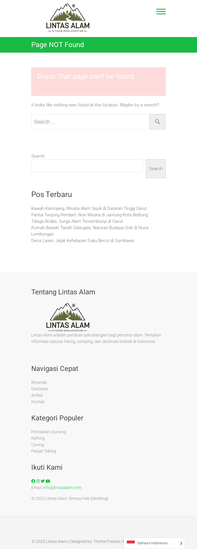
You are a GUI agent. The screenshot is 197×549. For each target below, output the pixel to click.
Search (38, 156)
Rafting (38, 438)
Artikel (37, 395)
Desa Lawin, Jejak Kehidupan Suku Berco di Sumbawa (82, 240)
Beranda (39, 382)
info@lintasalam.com (62, 487)
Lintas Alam (56, 541)
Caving (37, 444)
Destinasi (39, 388)
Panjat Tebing (43, 451)
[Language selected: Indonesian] (154, 543)
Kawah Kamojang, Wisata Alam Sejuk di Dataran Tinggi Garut (89, 208)
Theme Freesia (107, 541)
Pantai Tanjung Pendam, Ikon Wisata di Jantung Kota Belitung (89, 214)
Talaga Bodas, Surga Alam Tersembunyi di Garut (77, 221)
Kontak (37, 401)
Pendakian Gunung (48, 431)
